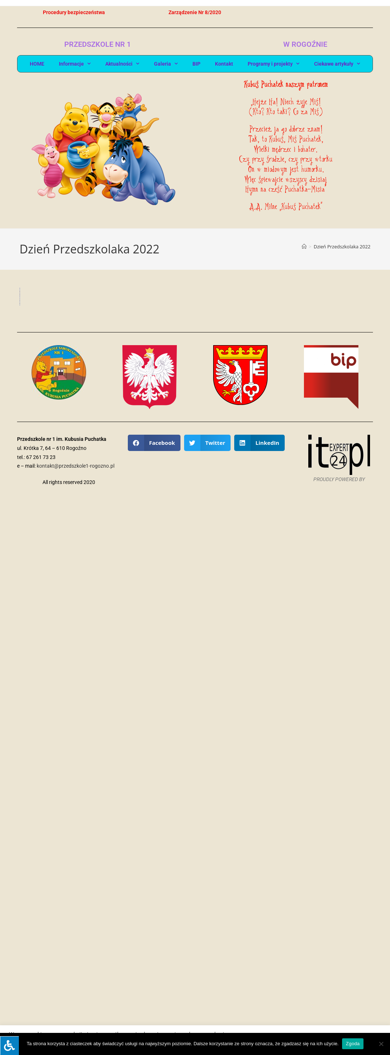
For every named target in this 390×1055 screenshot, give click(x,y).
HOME (37, 64)
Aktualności (122, 63)
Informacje (75, 63)
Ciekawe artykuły (337, 63)
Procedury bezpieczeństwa (74, 12)
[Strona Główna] (304, 246)
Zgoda (352, 1043)
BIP (196, 64)
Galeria (166, 63)
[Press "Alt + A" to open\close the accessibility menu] (9, 1045)
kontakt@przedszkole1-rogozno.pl (75, 1014)
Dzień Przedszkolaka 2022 (342, 246)
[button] (154, 991)
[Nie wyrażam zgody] (381, 1043)
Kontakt (224, 64)
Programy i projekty (274, 63)
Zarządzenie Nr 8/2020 (194, 12)
